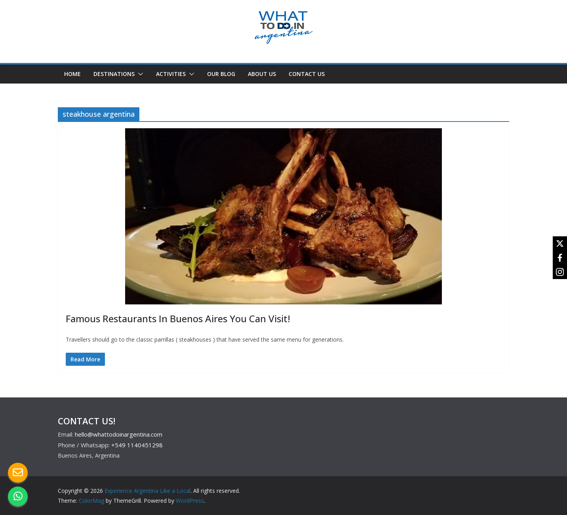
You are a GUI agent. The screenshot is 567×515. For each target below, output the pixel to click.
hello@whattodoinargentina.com (118, 434)
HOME (72, 74)
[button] (139, 74)
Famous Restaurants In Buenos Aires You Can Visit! (179, 318)
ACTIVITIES (171, 74)
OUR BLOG (221, 74)
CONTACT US (307, 74)
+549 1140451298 (137, 445)
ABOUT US (262, 74)
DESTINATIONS (114, 74)
